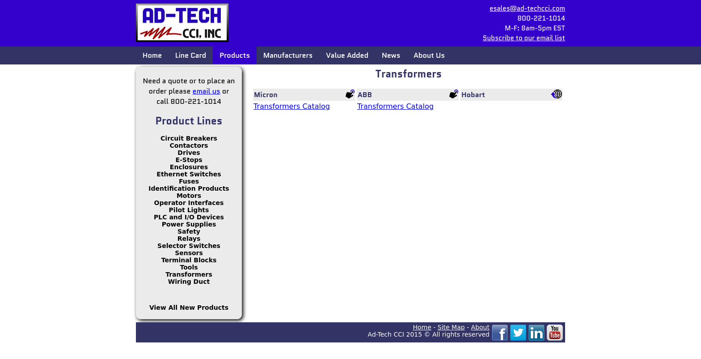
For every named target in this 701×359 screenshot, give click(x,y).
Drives (188, 152)
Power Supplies (189, 224)
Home (152, 55)
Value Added (347, 55)
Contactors (189, 145)
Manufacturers (287, 55)
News (391, 55)
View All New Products (188, 307)
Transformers (188, 274)
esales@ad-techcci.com (527, 8)
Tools (189, 267)
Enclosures (189, 167)
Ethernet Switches (188, 174)
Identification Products (188, 188)
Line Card (190, 55)
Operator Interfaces (189, 202)
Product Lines (189, 121)
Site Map (451, 327)
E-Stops (188, 159)
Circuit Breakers (188, 138)
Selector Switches (188, 245)
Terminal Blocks (189, 260)
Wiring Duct (189, 281)
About (480, 327)
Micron (266, 95)
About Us (429, 55)
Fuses (189, 181)
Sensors (189, 252)
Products (235, 55)
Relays (189, 238)
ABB (365, 95)
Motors (189, 195)
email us (206, 91)
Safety (188, 231)
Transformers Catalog (291, 106)
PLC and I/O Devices (189, 217)
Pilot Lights (189, 210)
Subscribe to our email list (524, 38)
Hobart (473, 95)
